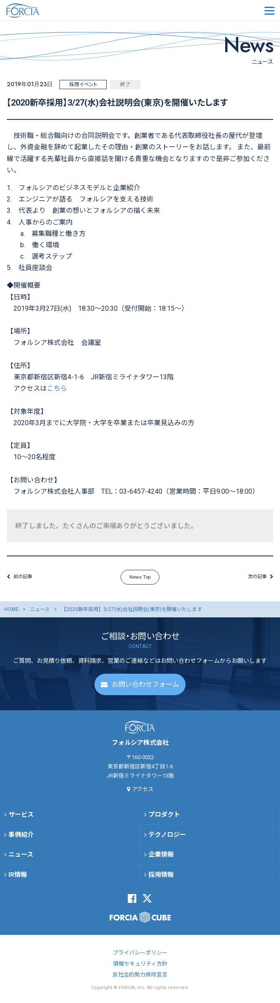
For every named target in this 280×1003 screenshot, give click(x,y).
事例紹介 (21, 838)
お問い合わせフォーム (145, 687)
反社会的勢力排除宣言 (140, 978)
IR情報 (17, 877)
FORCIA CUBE (140, 920)
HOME (11, 612)
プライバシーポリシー (140, 956)
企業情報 (161, 857)
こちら (57, 388)
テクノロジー (167, 838)
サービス (21, 817)
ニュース (40, 612)
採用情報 (161, 877)
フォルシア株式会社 (48, 10)
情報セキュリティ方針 (140, 967)
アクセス (142, 792)
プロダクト (164, 817)
